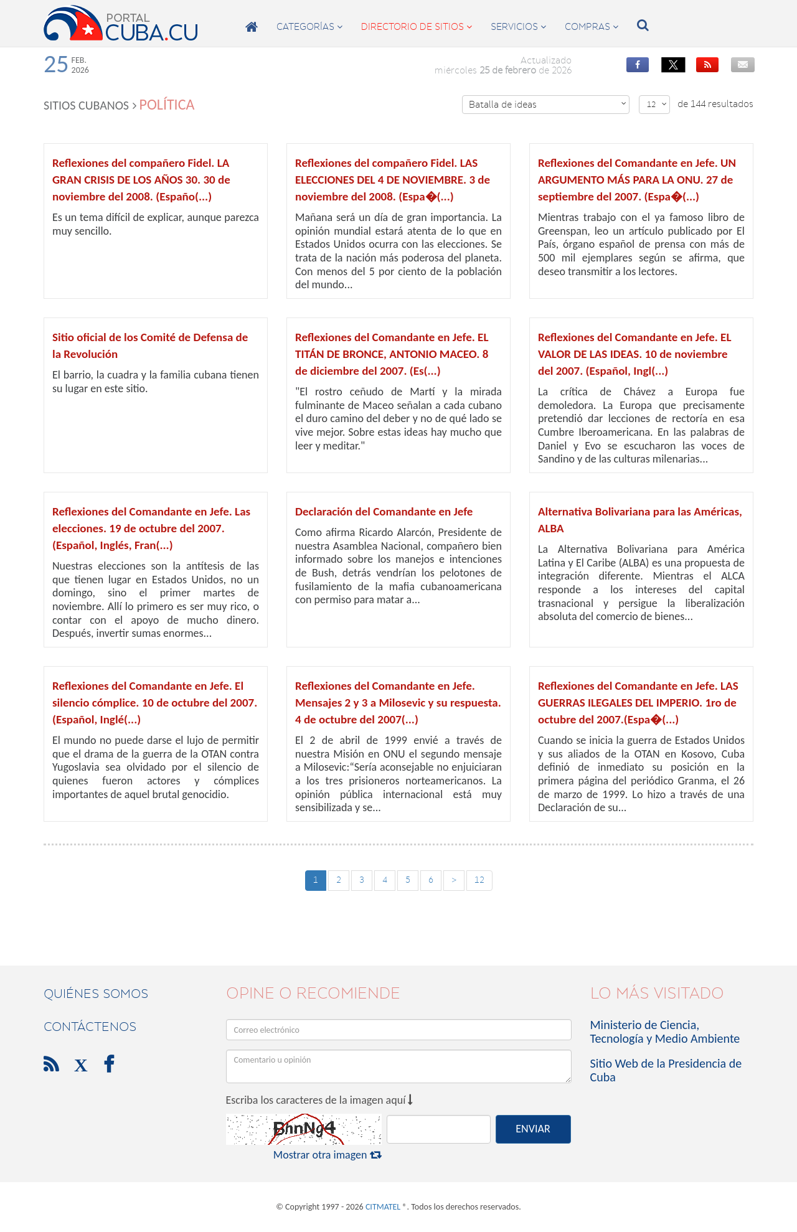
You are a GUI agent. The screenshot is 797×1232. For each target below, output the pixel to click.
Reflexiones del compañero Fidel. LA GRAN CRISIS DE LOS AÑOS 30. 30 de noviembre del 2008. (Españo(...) (141, 180)
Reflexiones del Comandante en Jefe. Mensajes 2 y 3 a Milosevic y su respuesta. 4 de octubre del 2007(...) (398, 703)
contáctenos (90, 1026)
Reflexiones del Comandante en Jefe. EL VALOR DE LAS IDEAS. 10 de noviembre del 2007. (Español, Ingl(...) (634, 354)
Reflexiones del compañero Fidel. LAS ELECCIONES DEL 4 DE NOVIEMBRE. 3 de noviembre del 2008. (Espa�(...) (392, 180)
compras (591, 27)
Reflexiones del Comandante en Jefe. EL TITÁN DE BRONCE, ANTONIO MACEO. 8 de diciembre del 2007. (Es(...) (391, 354)
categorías (309, 27)
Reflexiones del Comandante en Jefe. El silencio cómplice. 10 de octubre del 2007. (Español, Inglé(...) (154, 703)
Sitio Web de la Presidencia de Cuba (666, 1070)
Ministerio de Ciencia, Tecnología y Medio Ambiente (665, 1031)
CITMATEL (382, 1206)
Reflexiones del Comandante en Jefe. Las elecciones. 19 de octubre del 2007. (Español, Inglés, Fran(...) (151, 528)
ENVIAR (533, 1129)
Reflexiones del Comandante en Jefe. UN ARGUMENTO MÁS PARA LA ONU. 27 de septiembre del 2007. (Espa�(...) (637, 180)
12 (657, 104)
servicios (518, 27)
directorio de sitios (416, 27)
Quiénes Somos (96, 993)
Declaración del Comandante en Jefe (384, 511)
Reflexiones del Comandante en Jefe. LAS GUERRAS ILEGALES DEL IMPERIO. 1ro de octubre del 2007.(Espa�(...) (638, 703)
